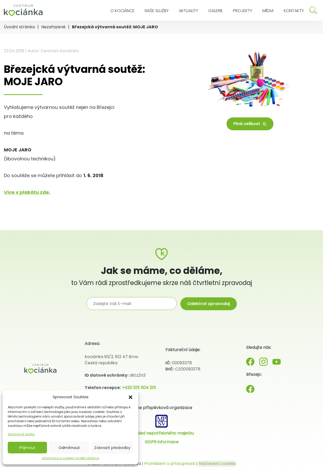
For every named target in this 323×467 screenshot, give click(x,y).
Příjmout (27, 447)
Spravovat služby (21, 434)
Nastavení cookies (217, 463)
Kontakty (294, 11)
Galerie (215, 11)
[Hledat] (313, 10)
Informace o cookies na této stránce (70, 458)
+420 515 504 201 (139, 388)
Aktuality (188, 11)
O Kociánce (122, 11)
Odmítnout (69, 447)
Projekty (242, 11)
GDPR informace (162, 442)
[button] (130, 397)
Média (268, 11)
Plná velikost (250, 124)
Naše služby (157, 11)
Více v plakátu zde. (27, 192)
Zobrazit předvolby (112, 447)
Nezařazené (53, 27)
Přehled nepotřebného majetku (162, 433)
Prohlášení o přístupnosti (169, 463)
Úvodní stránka (19, 27)
